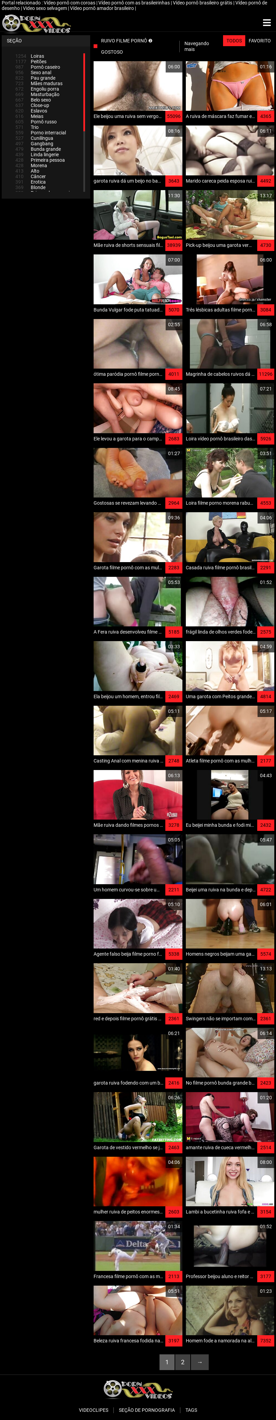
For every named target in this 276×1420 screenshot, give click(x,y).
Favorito (260, 40)
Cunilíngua (34, 138)
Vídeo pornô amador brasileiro (102, 8)
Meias (29, 116)
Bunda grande (38, 149)
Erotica (30, 182)
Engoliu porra (37, 89)
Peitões (30, 61)
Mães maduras (39, 83)
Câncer (30, 176)
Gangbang (34, 143)
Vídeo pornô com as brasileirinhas (134, 2)
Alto (27, 171)
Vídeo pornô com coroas (70, 2)
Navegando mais (196, 46)
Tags (191, 1410)
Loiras (29, 56)
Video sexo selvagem (45, 8)
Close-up (32, 105)
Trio (27, 127)
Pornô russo (36, 121)
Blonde (30, 187)
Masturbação (37, 94)
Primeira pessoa (40, 160)
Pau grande (35, 78)
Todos (234, 40)
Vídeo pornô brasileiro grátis (203, 2)
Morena (31, 165)
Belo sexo (33, 100)
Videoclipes (93, 1410)
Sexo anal (33, 72)
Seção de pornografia (147, 1410)
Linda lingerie (37, 154)
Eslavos (31, 111)
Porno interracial (40, 132)
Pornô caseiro (37, 67)
